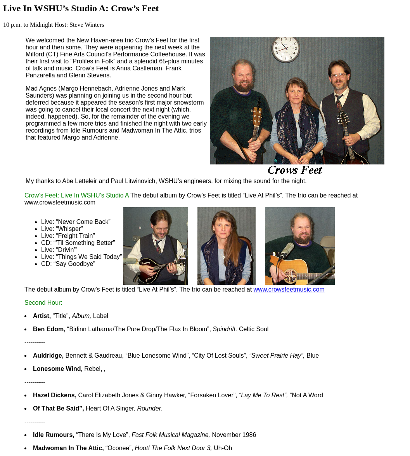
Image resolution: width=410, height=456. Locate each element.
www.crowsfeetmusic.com (289, 289)
